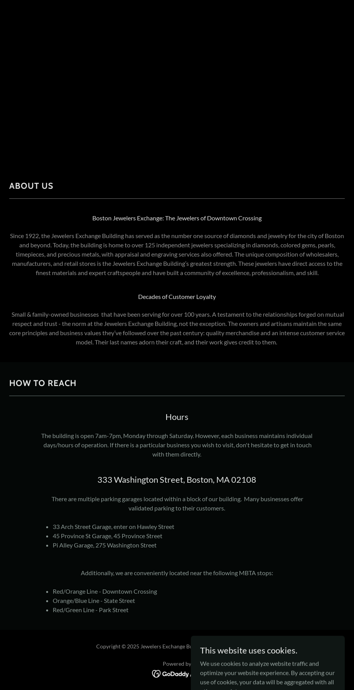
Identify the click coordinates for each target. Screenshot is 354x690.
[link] (177, 673)
